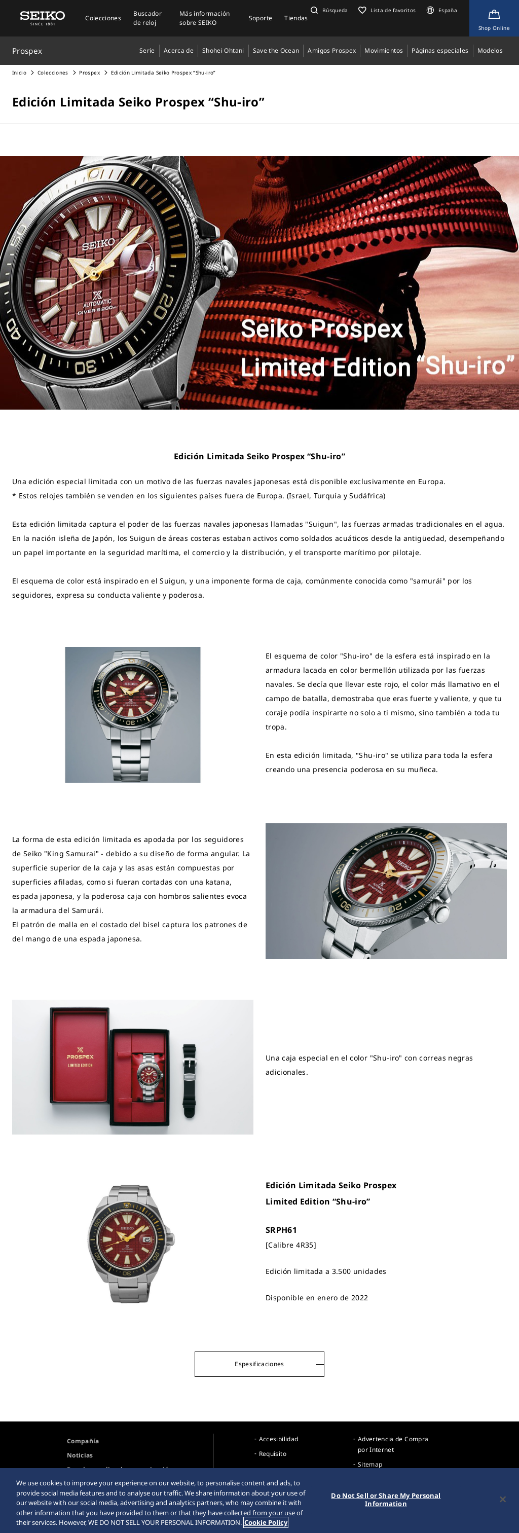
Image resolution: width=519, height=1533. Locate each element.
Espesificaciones (259, 1364)
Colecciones (53, 72)
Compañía (83, 1441)
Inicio (19, 72)
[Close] (503, 1499)
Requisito (272, 1453)
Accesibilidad (279, 1439)
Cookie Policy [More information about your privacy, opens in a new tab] (265, 1522)
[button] (328, 10)
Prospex (89, 72)
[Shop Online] (494, 18)
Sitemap (370, 1464)
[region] (259, 1500)
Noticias (80, 1455)
